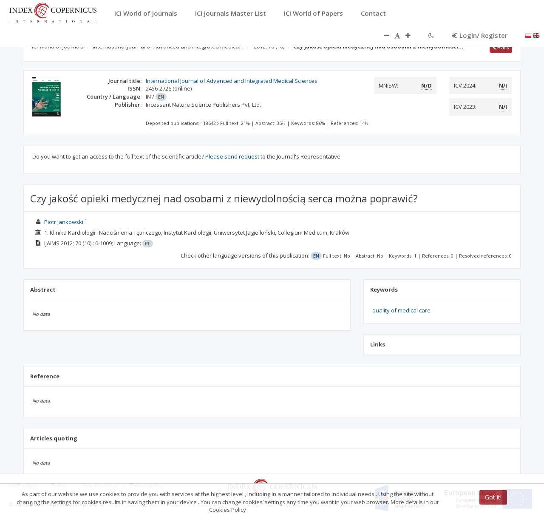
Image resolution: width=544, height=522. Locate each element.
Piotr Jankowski (63, 222)
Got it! (493, 497)
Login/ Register (479, 35)
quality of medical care (401, 310)
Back (501, 47)
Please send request (232, 156)
